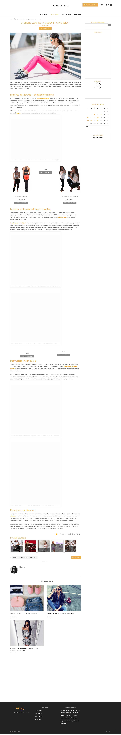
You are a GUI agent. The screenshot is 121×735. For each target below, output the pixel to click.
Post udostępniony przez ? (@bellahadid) (27, 436)
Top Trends (43, 14)
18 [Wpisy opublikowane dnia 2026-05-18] (88, 122)
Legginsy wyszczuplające (18, 224)
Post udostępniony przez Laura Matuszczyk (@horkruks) (32, 506)
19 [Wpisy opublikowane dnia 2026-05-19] (91, 122)
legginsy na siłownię (43, 99)
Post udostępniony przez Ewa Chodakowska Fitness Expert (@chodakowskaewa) (41, 161)
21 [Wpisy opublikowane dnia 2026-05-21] (98, 122)
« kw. (87, 127)
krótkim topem (62, 218)
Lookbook (78, 14)
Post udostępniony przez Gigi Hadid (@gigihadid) (29, 344)
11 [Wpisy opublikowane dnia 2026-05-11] (88, 119)
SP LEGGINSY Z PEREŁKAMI (70, 197)
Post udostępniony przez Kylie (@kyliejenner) (28, 287)
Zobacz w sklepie (21, 204)
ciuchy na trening (23, 558)
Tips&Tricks (54, 14)
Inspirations (67, 14)
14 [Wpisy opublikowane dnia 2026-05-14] (98, 119)
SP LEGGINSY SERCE (21, 197)
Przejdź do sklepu (90, 5)
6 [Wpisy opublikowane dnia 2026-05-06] (94, 116)
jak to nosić (33, 558)
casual (15, 558)
